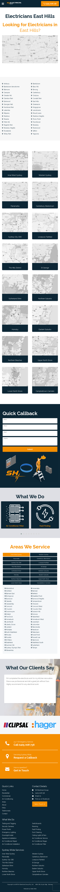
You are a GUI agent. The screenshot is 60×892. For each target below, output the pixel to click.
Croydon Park (36, 609)
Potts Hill (6, 122)
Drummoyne (10, 611)
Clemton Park (7, 98)
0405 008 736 (50, 4)
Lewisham (35, 622)
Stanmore (35, 640)
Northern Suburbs (38, 865)
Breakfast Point (36, 596)
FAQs (4, 808)
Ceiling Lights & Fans (39, 835)
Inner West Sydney (8, 854)
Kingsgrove (36, 107)
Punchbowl (35, 122)
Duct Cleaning (37, 832)
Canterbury (35, 92)
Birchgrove (9, 596)
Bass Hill (35, 86)
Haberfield (35, 617)
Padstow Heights (37, 116)
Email (5, 432)
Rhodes (8, 635)
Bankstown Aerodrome (10, 86)
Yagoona (35, 134)
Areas (4, 802)
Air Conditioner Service (40, 838)
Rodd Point (35, 635)
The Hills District (7, 862)
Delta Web (33, 888)
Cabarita (8, 601)
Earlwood (6, 101)
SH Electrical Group (23, 884)
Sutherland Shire (7, 865)
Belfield (34, 593)
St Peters (8, 640)
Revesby (35, 125)
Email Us (36, 796)
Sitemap (50, 884)
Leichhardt (9, 622)
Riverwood (35, 128)
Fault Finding (36, 829)
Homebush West (37, 619)
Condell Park (36, 98)
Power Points (6, 829)
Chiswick (34, 604)
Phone (6, 425)
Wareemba (9, 650)
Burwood (8, 599)
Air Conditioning (7, 799)
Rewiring (35, 826)
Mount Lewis (36, 113)
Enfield (8, 614)
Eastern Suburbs (37, 868)
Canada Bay (9, 604)
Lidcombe (35, 624)
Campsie (6, 92)
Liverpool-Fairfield (38, 860)
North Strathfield (11, 632)
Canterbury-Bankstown (40, 857)
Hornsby (5, 868)
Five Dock (9, 617)
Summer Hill (9, 645)
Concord (8, 606)
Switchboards (36, 823)
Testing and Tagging (9, 823)
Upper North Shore (38, 871)
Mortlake (8, 629)
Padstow (6, 116)
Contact (4, 814)
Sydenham (35, 645)
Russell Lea (35, 637)
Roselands (6, 131)
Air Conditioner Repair (9, 841)
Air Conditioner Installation (11, 844)
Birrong (34, 89)
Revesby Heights (8, 128)
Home (4, 790)
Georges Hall (7, 104)
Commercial (6, 796)
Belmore (6, 89)
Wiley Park (6, 134)
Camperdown (36, 601)
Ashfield (8, 591)
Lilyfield (8, 627)
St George (35, 862)
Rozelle (8, 637)
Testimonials (6, 811)
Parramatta (5, 857)
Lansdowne (36, 110)
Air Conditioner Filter (39, 844)
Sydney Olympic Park (13, 647)
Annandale (35, 588)
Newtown (35, 629)
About (4, 805)
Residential (5, 793)
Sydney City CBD (8, 860)
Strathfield (9, 642)
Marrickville (35, 627)
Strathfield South (37, 642)
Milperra (5, 113)
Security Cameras (8, 826)
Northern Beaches (8, 871)
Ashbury (5, 84)
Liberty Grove (10, 624)
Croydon (8, 609)
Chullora (35, 95)
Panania (5, 119)
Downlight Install (7, 835)
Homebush (9, 619)
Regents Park (7, 125)
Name (5, 419)
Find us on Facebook (40, 799)
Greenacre (35, 104)
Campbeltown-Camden (40, 874)
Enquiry (6, 438)
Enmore (34, 614)
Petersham (35, 632)
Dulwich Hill (35, 611)
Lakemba (6, 110)
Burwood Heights (37, 599)
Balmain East (9, 593)
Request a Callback (25, 757)
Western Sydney (37, 854)
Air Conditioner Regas (39, 841)
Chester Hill (7, 95)
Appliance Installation (9, 838)
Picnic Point (36, 119)
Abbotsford (9, 588)
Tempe (34, 647)
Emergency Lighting (9, 832)
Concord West (36, 606)
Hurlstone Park (8, 107)
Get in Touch (21, 770)
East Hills (35, 101)
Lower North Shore (8, 874)
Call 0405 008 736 (24, 744)
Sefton (34, 131)
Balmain (34, 591)
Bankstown (35, 84)
